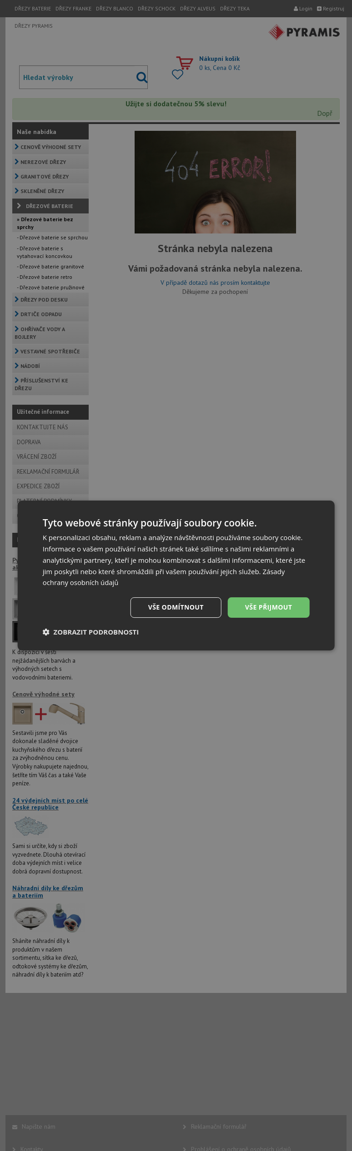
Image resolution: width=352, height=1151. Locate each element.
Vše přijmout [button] (268, 607)
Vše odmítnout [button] (176, 607)
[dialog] (176, 575)
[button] (91, 632)
